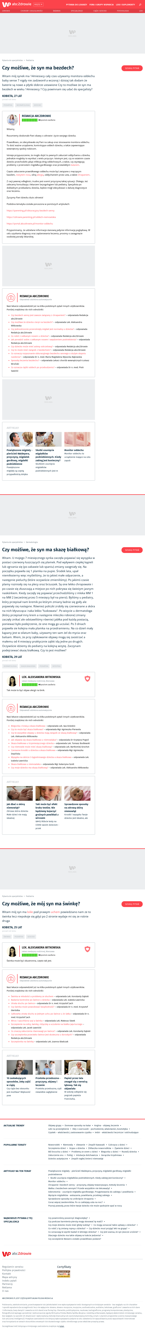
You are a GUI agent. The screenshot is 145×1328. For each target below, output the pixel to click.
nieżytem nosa (23, 174)
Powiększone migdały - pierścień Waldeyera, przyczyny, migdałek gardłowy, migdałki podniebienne (89, 1172)
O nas (5, 1291)
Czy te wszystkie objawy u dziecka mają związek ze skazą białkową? (44, 732)
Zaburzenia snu (56, 1155)
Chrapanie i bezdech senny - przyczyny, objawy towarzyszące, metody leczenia (86, 1184)
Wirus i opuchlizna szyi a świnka (27, 1020)
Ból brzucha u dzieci (58, 1151)
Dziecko (37, 105)
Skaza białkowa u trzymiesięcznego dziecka (32, 743)
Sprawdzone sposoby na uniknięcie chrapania (71, 1198)
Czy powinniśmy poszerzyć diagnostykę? (68, 1218)
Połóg (70, 1155)
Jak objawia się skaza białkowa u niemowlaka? (34, 739)
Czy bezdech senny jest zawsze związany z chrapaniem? (38, 315)
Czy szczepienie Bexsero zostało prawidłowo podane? (74, 1239)
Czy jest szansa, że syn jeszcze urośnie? (119, 1232)
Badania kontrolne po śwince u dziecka (30, 999)
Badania (56, 10)
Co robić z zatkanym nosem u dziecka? (30, 336)
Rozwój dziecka (129, 1151)
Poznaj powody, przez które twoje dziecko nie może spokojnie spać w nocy (85, 1205)
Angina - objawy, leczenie (106, 1125)
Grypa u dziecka (77, 1148)
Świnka (7, 936)
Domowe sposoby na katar (78, 1125)
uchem (55, 912)
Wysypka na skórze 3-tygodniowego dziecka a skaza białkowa (41, 757)
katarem (75, 164)
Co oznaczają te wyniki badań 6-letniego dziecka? (72, 1232)
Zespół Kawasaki (96, 1144)
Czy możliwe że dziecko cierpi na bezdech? (32, 322)
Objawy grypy (54, 1125)
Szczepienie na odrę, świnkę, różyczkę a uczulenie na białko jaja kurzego (46, 1024)
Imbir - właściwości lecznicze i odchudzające (116, 1132)
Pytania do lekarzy (76, 4)
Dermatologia (32, 542)
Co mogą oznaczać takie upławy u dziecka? (115, 1225)
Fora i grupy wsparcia (101, 4)
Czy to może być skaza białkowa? (27, 729)
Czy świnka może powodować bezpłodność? (32, 1006)
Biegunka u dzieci (109, 1151)
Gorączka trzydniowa (111, 1155)
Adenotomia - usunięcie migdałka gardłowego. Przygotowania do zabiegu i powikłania (90, 1191)
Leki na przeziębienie (58, 1129)
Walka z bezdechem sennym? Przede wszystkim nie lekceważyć (79, 1188)
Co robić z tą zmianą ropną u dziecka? (67, 1228)
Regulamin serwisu (12, 1266)
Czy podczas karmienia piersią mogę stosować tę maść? (75, 1221)
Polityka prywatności (13, 1270)
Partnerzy (7, 1284)
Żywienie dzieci (122, 1148)
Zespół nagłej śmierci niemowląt (87, 1158)
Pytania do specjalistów (12, 60)
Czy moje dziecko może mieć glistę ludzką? (69, 1225)
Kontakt (6, 1273)
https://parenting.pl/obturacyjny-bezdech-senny (31, 210)
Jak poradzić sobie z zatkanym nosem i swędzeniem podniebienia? (44, 339)
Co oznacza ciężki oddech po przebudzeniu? (33, 367)
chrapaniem (84, 174)
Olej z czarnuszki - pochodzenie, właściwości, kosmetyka (100, 1129)
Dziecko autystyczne (58, 1158)
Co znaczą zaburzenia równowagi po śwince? (33, 1031)
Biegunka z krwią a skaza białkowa (28, 726)
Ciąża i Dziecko (100, 10)
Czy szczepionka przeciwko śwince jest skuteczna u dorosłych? (41, 1034)
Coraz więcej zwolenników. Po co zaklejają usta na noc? (75, 1202)
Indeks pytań (9, 1280)
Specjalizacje (77, 10)
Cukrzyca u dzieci (116, 1144)
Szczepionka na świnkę (22, 1041)
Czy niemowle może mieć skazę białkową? (31, 746)
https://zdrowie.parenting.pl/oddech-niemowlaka (31, 217)
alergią (40, 174)
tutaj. (62, 1326)
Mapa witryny (9, 1277)
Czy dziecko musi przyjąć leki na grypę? (108, 1228)
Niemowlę (68, 1144)
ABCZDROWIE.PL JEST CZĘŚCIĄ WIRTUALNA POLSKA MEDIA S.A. (27, 1298)
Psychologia (123, 10)
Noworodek (54, 1144)
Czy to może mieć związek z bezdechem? (31, 350)
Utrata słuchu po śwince (23, 1003)
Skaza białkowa (28, 666)
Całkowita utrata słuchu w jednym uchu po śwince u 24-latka (41, 1013)
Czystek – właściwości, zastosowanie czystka (69, 1132)
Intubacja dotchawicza (87, 1155)
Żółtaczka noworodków (99, 1148)
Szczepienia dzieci (57, 1148)
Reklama (7, 1287)
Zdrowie (6, 10)
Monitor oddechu (56, 1181)
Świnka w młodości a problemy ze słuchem (32, 996)
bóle (30, 912)
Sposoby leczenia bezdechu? (25, 360)
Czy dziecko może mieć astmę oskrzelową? (32, 346)
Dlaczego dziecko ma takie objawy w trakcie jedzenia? (74, 1235)
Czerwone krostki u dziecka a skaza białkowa (33, 750)
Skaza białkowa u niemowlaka (26, 764)
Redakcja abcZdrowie (36, 116)
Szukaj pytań (132, 68)
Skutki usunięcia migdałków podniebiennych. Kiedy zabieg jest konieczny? (86, 1178)
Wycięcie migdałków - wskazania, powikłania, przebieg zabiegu (79, 1195)
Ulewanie (80, 1144)
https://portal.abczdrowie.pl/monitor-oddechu (30, 223)
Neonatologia (23, 105)
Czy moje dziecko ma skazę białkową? (29, 767)
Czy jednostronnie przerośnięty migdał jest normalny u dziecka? (42, 329)
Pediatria (30, 60)
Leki (141, 10)
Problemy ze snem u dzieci (84, 1151)
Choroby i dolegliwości (32, 10)
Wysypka (56, 666)
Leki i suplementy (125, 4)
